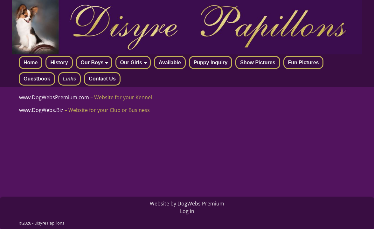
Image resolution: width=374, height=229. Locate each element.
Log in (187, 211)
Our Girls (135, 63)
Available (170, 62)
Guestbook (37, 78)
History (59, 62)
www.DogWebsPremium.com (54, 97)
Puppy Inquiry (211, 62)
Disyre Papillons (49, 223)
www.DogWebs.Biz (41, 110)
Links (69, 78)
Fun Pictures (303, 62)
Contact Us (102, 78)
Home (31, 62)
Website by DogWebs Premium (187, 203)
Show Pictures (257, 62)
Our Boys (96, 63)
